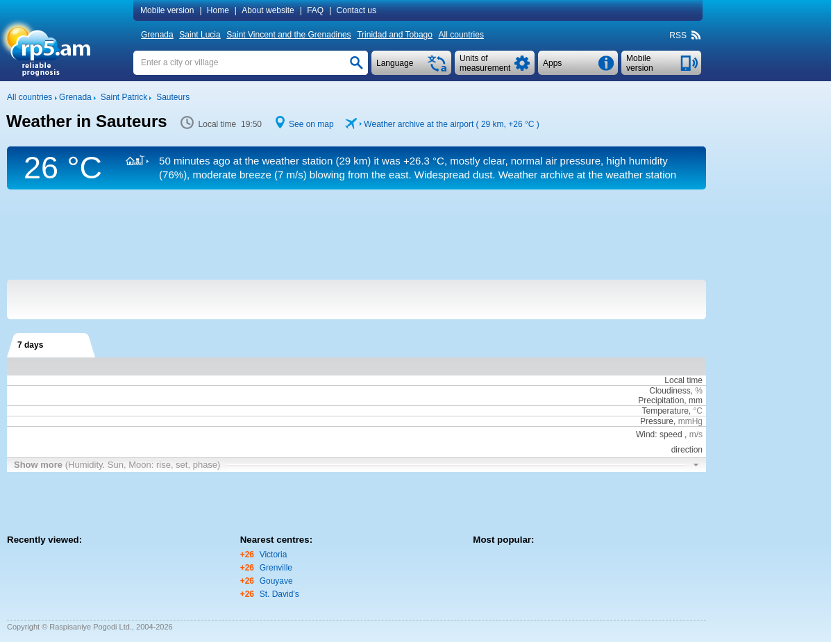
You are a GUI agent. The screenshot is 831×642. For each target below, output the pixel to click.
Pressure (656, 421)
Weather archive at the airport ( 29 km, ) (451, 124)
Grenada (157, 35)
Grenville (276, 568)
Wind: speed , (669, 434)
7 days (30, 345)
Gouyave (276, 581)
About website (268, 10)
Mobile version (167, 10)
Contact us (356, 10)
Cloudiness (669, 391)
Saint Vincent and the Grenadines (288, 35)
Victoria (273, 554)
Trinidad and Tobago (395, 35)
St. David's (279, 594)
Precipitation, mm (670, 400)
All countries (461, 35)
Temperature (664, 411)
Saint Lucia (199, 35)
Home (218, 10)
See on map (311, 124)
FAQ (315, 10)
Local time (683, 380)
